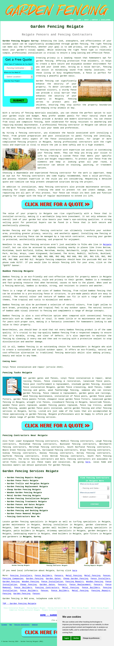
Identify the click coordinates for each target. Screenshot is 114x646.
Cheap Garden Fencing (75, 578)
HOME (72, 20)
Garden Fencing (34, 578)
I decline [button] (76, 638)
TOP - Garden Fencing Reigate (19, 603)
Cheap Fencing (28, 584)
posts (47, 408)
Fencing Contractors (47, 587)
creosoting (79, 387)
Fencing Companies (13, 578)
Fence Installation (52, 581)
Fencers (59, 575)
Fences (106, 575)
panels (32, 399)
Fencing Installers (21, 575)
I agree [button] (66, 638)
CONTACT (95, 20)
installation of (64, 396)
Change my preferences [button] (91, 638)
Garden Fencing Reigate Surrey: (21, 41)
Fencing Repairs (74, 581)
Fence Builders (43, 575)
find (11, 441)
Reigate (107, 244)
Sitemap (4, 625)
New (10, 625)
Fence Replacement (80, 584)
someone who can (91, 390)
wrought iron (34, 402)
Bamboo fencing (11, 277)
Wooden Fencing (30, 581)
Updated (35, 625)
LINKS (78, 20)
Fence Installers (100, 578)
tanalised (88, 381)
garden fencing (61, 465)
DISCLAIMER (105, 20)
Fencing (7, 593)
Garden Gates (53, 578)
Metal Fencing (74, 575)
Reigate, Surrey (32, 537)
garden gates (35, 378)
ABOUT (86, 20)
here (88, 462)
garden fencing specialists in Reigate (34, 522)
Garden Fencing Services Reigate (30, 471)
